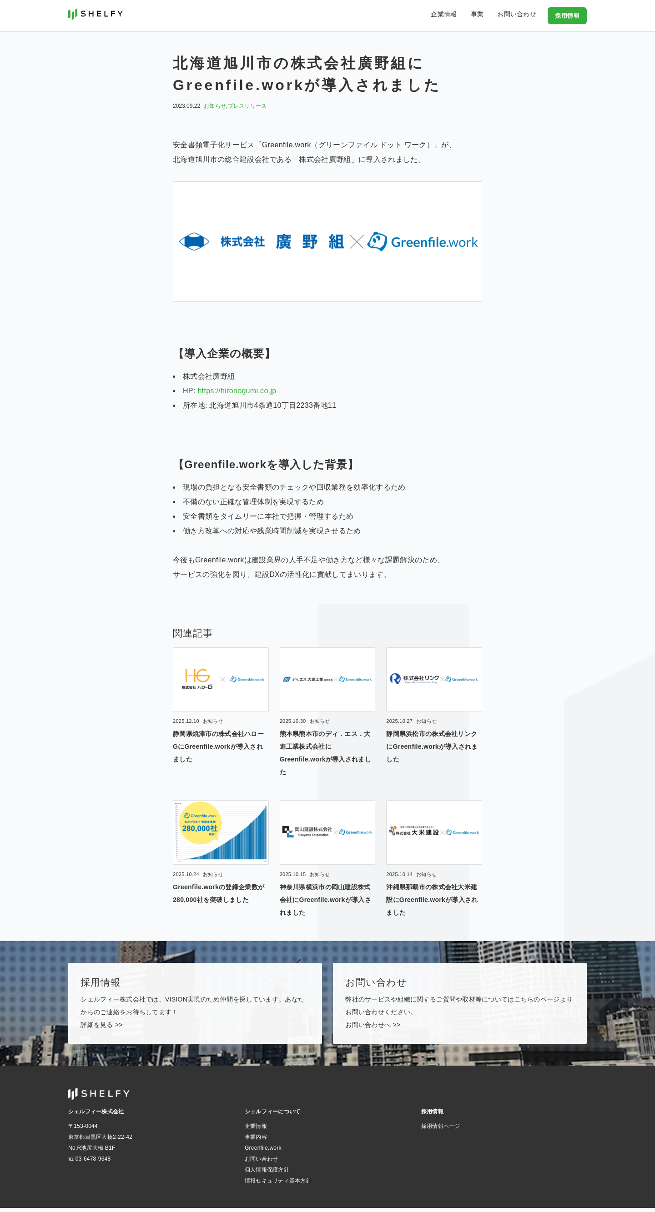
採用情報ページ (440, 1130)
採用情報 (568, 15)
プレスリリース (247, 106)
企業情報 (457, 15)
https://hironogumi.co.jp (236, 391)
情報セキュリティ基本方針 (278, 1185)
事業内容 (256, 1141)
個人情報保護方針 (267, 1174)
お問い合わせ (520, 15)
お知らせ (215, 106)
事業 (486, 15)
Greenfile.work (263, 1152)
